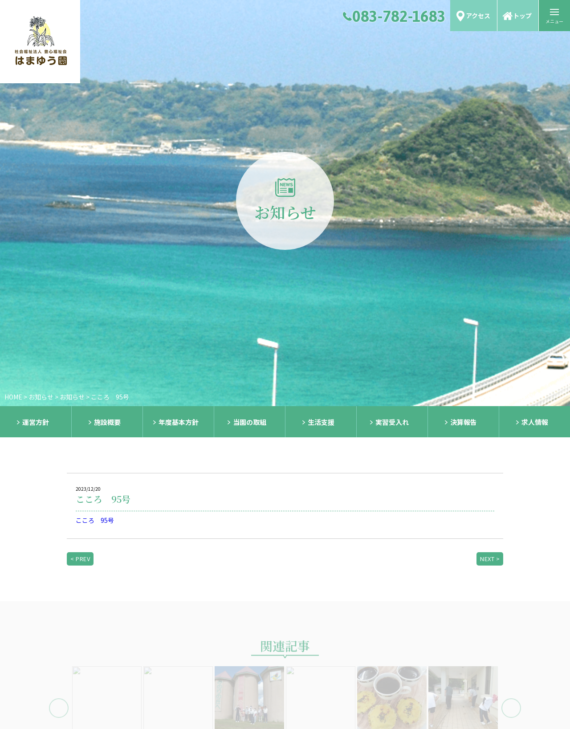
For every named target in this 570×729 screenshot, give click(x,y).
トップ (522, 15)
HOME (13, 396)
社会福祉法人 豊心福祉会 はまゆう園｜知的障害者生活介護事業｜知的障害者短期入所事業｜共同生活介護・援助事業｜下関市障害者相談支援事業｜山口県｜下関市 (40, 41)
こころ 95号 (95, 520)
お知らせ (40, 396)
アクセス (478, 15)
